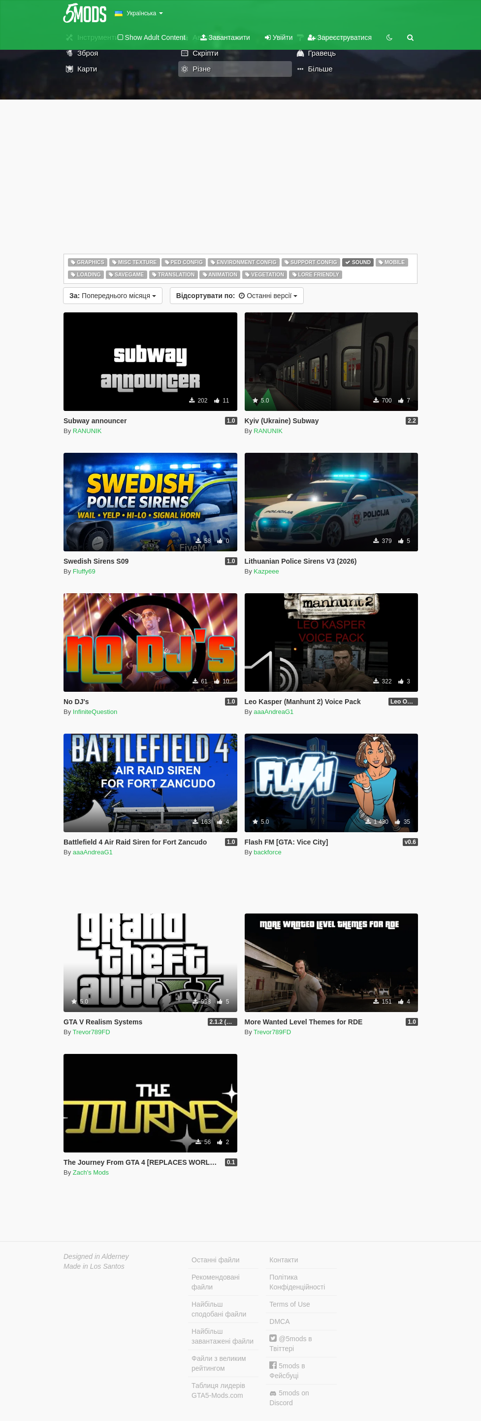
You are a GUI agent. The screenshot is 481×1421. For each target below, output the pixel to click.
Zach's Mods (91, 1172)
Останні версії (236, 296)
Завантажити (225, 37)
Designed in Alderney (96, 1256)
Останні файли (216, 1260)
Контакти (283, 1260)
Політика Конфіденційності (297, 1282)
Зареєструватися (340, 37)
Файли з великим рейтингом (219, 1363)
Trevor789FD (91, 1032)
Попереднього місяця (112, 296)
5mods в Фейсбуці (287, 1370)
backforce (267, 852)
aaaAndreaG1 (273, 711)
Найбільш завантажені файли (223, 1336)
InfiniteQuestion (95, 711)
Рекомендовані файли (216, 1282)
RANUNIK (87, 431)
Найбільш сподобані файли (219, 1309)
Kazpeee (266, 571)
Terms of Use (289, 1304)
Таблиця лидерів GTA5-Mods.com (218, 1390)
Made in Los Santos (94, 1266)
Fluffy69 (84, 571)
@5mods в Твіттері (290, 1343)
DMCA (279, 1321)
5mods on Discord (289, 1398)
